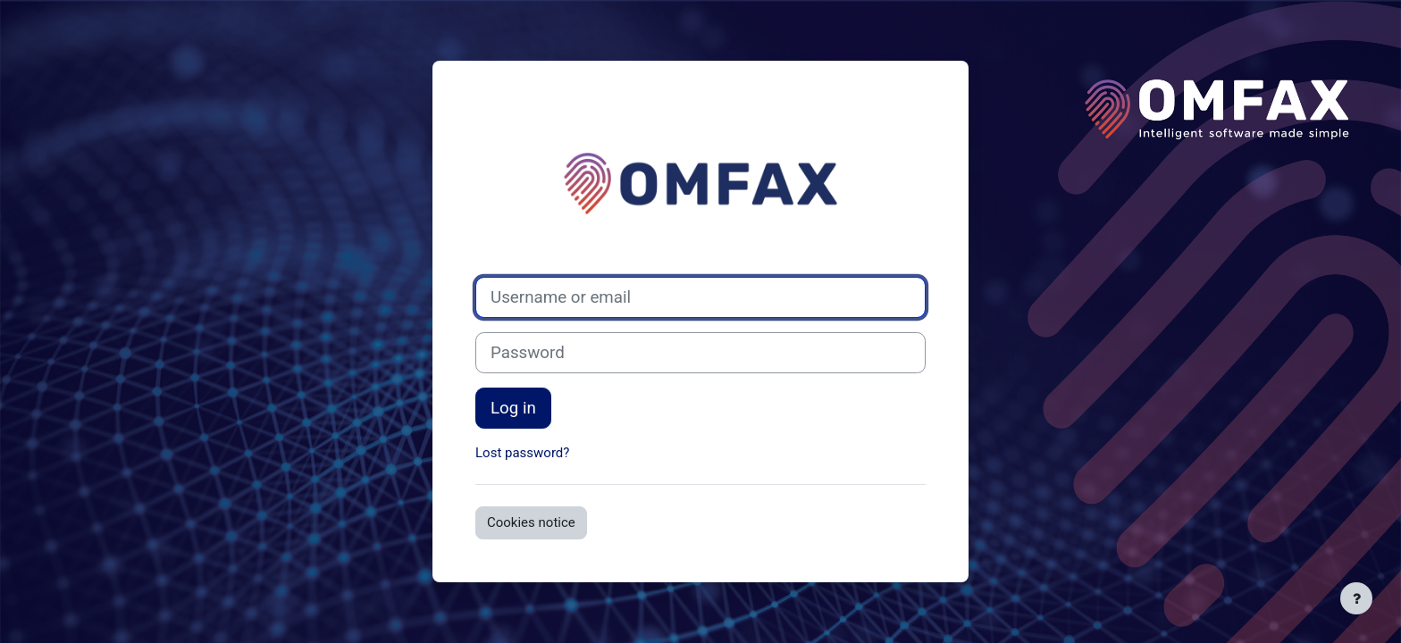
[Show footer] (1356, 598)
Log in (513, 408)
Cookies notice (531, 522)
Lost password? (522, 453)
